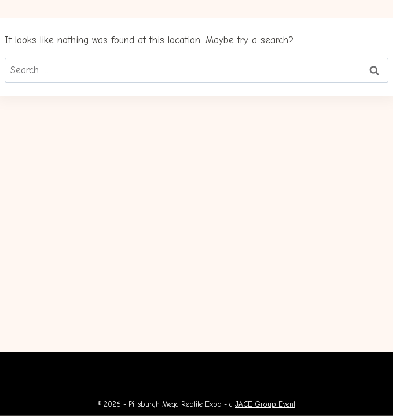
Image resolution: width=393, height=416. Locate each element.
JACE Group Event (265, 404)
